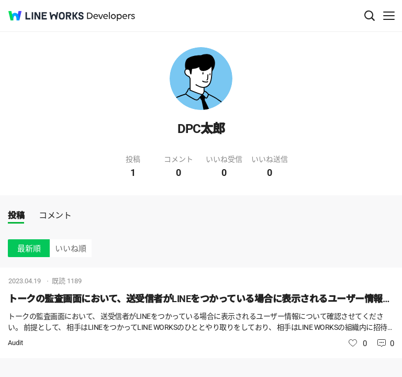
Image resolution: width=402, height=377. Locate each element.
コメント (55, 215)
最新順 (29, 248)
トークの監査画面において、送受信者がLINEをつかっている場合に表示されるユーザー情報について (201, 298)
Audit (15, 343)
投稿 (16, 215)
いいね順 (70, 248)
